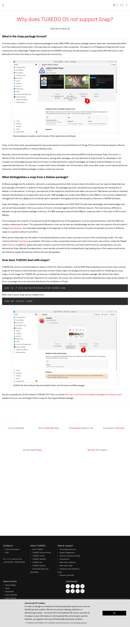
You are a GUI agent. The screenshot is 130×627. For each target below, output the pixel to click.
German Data (32, 449)
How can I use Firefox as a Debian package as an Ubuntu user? (93, 394)
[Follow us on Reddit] (82, 591)
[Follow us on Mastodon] (78, 586)
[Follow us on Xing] (73, 591)
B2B (7, 552)
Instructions (64, 559)
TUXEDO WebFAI (39, 559)
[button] (126, 5)
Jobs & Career (10, 598)
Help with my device (68, 562)
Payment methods (67, 575)
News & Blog (10, 585)
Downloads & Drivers (68, 549)
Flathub (10, 244)
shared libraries (15, 228)
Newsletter (9, 591)
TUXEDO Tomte (38, 556)
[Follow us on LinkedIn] (78, 591)
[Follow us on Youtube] (68, 591)
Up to (48, 428)
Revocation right (66, 565)
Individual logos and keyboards (39, 570)
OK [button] (114, 613)
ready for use (81, 428)
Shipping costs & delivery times (69, 570)
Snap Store (23, 241)
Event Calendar (11, 594)
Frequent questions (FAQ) (70, 556)
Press (7, 588)
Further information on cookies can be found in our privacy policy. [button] (57, 622)
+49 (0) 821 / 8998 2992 (14, 562)
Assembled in (113, 428)
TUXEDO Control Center (41, 552)
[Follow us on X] (82, 586)
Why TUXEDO (37, 549)
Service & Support (12, 549)
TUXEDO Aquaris (39, 565)
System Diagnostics (67, 552)
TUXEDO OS (37, 562)
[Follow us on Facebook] (68, 586)
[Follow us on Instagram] (73, 586)
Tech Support (98, 449)
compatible (16, 428)
